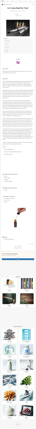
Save (33, 4)
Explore (17, 1)
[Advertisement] (18, 162)
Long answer (7, 42)
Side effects (7, 47)
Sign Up (30, 1)
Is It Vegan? (12, 1)
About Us (7, 1)
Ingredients (7, 49)
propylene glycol (7, 200)
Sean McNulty (20, 245)
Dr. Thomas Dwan (9, 4)
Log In (34, 1)
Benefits (7, 51)
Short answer (8, 40)
